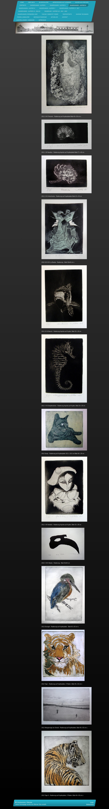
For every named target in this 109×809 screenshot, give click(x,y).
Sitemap (29, 802)
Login (92, 802)
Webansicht (90, 804)
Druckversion (20, 802)
